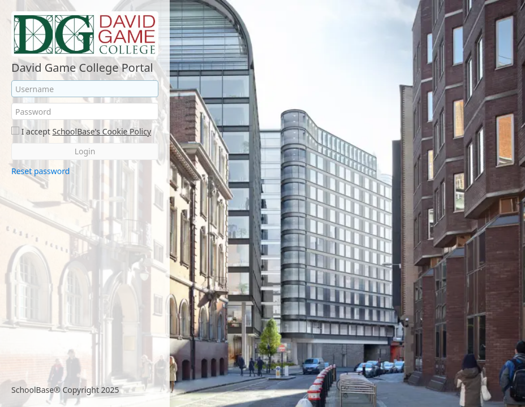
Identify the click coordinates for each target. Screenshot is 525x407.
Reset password (40, 171)
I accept (35, 131)
